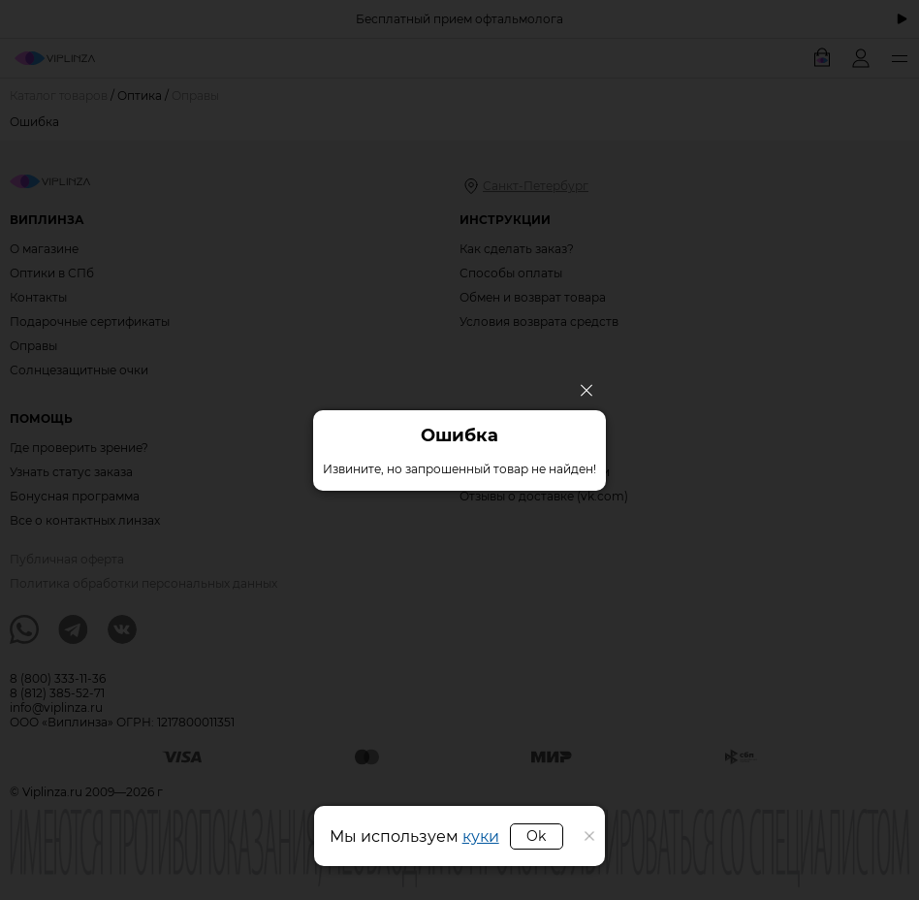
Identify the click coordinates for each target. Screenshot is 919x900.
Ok (536, 836)
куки (480, 836)
